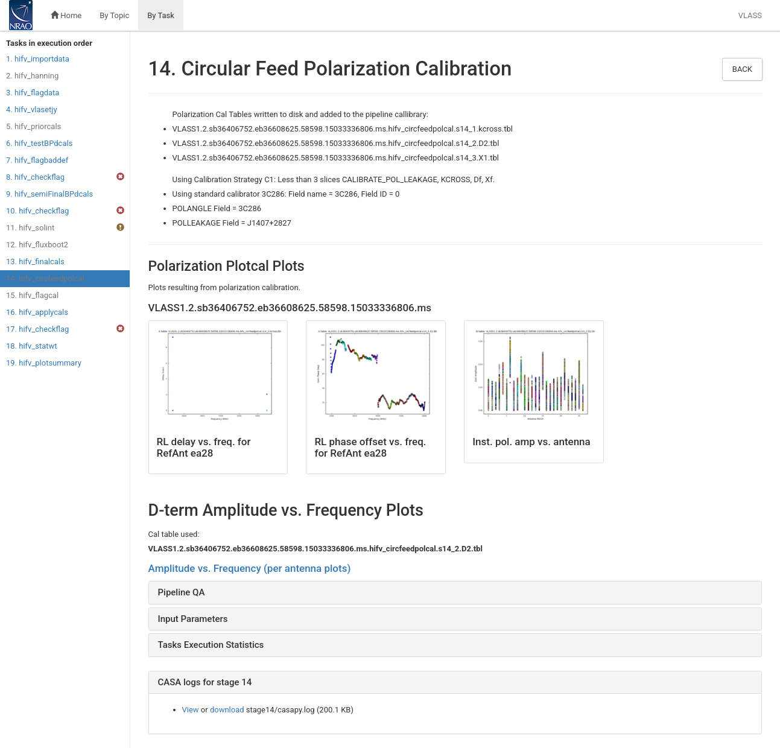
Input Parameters (193, 618)
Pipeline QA (181, 592)
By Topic (114, 15)
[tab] (455, 593)
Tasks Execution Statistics (211, 644)
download (227, 709)
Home (66, 15)
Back (742, 69)
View (190, 709)
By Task (160, 15)
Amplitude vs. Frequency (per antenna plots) (249, 568)
